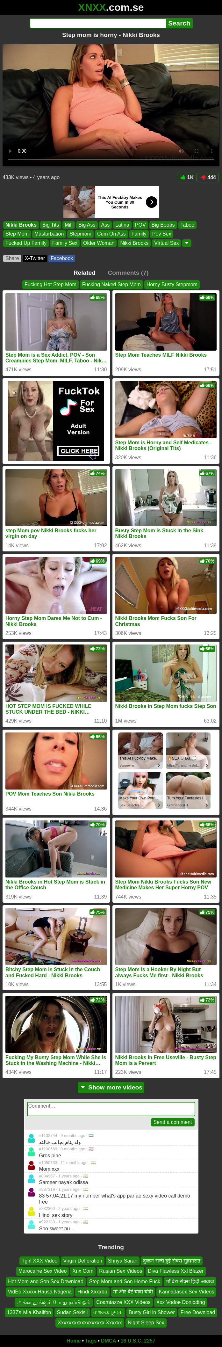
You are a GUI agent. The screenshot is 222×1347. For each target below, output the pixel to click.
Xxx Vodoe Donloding (180, 1302)
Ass (105, 225)
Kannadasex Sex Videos (186, 1292)
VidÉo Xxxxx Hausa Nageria (40, 1292)
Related (85, 272)
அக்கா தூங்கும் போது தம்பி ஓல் (53, 1302)
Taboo (188, 225)
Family (139, 234)
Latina (122, 225)
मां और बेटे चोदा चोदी (133, 1292)
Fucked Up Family (26, 242)
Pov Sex (161, 234)
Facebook (62, 258)
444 (208, 177)
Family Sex (64, 242)
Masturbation (49, 234)
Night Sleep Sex (146, 1323)
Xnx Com (82, 1271)
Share (12, 258)
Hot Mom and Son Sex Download (45, 1281)
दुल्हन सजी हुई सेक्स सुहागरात (171, 1260)
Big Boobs (163, 225)
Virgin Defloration (82, 1260)
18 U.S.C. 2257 (138, 1340)
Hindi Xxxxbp (92, 1292)
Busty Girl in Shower (152, 1312)
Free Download (198, 1312)
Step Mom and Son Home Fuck (124, 1281)
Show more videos (111, 1087)
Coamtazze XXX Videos (123, 1302)
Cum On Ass (111, 234)
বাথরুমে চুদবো (108, 1312)
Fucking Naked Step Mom (111, 284)
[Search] (98, 23)
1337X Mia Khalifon (29, 1312)
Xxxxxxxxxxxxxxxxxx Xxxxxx (90, 1323)
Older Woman (98, 242)
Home (74, 1340)
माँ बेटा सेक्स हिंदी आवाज (190, 1281)
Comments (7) (128, 272)
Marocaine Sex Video (42, 1271)
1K (187, 177)
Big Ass (86, 225)
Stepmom (80, 234)
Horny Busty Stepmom (172, 284)
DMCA (108, 1340)
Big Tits (50, 225)
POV (140, 225)
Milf (69, 225)
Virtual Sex (166, 242)
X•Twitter (35, 258)
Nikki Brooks (21, 225)
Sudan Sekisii (72, 1312)
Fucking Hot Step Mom (50, 284)
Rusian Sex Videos (120, 1271)
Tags (91, 1340)
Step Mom (17, 234)
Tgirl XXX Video (40, 1260)
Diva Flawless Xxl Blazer (176, 1271)
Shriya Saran (123, 1260)
